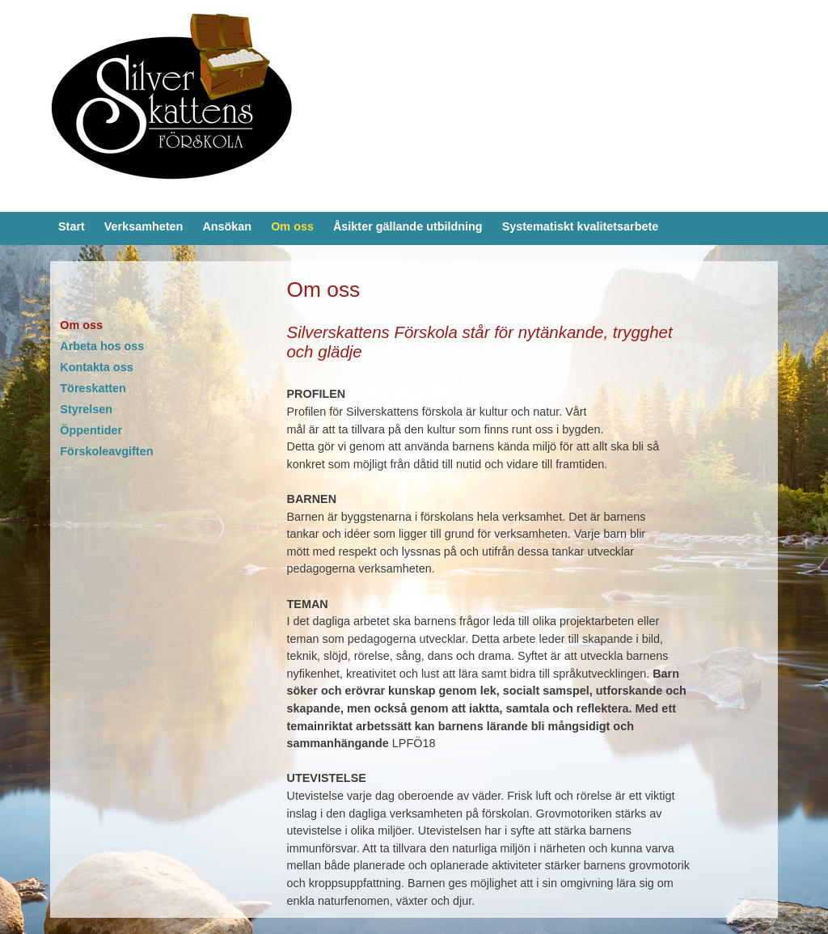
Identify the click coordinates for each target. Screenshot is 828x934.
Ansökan (226, 226)
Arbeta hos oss (102, 346)
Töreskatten (93, 388)
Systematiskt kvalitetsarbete (580, 226)
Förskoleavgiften (106, 451)
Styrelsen (86, 409)
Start (71, 226)
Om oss (292, 226)
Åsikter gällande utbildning (408, 226)
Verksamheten (144, 226)
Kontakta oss (96, 367)
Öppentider (91, 430)
